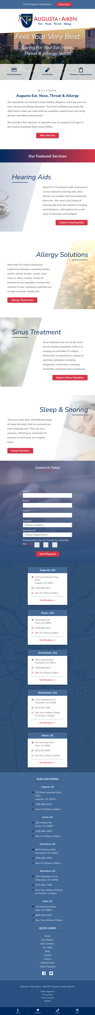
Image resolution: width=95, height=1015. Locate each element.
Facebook (44, 973)
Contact (47, 955)
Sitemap (47, 1001)
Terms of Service (47, 998)
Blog (47, 951)
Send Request (47, 554)
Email (26, 500)
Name (26, 491)
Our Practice (47, 939)
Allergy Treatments (22, 300)
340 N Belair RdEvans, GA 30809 (43, 621)
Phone (26, 510)
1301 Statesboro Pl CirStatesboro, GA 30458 (45, 701)
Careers (47, 958)
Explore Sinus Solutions (70, 377)
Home (48, 936)
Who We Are (47, 135)
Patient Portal (47, 962)
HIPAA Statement (47, 991)
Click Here (64, 4)
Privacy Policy (47, 995)
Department (29, 530)
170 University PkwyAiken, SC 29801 (44, 744)
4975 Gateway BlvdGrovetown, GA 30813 (45, 661)
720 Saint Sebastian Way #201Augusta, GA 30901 (46, 580)
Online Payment (48, 966)
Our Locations (47, 943)
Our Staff (47, 947)
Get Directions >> (47, 600)
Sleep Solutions (20, 450)
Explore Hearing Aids (71, 222)
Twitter (51, 973)
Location (27, 520)
